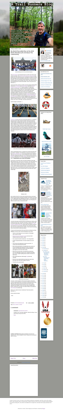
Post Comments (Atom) (26, 362)
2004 (43, 297)
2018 (43, 273)
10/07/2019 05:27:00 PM (23, 310)
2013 (43, 281)
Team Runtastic (13, 287)
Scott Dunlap (17, 302)
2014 (43, 280)
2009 (43, 288)
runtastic (20, 304)
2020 (43, 245)
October (45, 250)
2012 (43, 283)
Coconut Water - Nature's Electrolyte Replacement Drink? (49, 215)
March (44, 268)
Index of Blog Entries (45, 204)
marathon (17, 304)
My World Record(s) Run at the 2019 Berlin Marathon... (46, 258)
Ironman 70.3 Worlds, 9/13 (46, 84)
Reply (15, 315)
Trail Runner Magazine (45, 168)
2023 (43, 240)
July (44, 262)
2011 (43, 285)
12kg (27, 256)
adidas (25, 156)
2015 (43, 278)
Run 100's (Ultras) (44, 166)
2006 (43, 293)
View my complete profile (45, 60)
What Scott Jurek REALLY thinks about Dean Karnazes (49, 194)
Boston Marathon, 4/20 (45, 76)
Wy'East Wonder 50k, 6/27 (46, 78)
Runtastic (28, 93)
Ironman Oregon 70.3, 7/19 (46, 80)
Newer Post (13, 358)
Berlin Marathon (15, 74)
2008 (43, 290)
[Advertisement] (24, 347)
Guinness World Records (17, 153)
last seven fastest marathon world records (26, 75)
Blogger (43, 408)
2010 (43, 286)
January (45, 271)
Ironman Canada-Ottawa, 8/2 (46, 82)
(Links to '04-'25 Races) (45, 86)
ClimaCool (12, 156)
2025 (43, 238)
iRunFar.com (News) (45, 172)
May (44, 264)
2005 (43, 295)
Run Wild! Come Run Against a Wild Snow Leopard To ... (46, 253)
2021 (43, 243)
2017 (43, 275)
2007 (43, 292)
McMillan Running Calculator (46, 174)
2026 (43, 237)
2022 (43, 242)
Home (24, 358)
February (45, 269)
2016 (43, 276)
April (44, 266)
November (45, 248)
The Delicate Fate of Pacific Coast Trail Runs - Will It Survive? (48, 182)
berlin (14, 304)
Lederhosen (13, 119)
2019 (43, 247)
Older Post (34, 358)
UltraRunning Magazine (45, 170)
